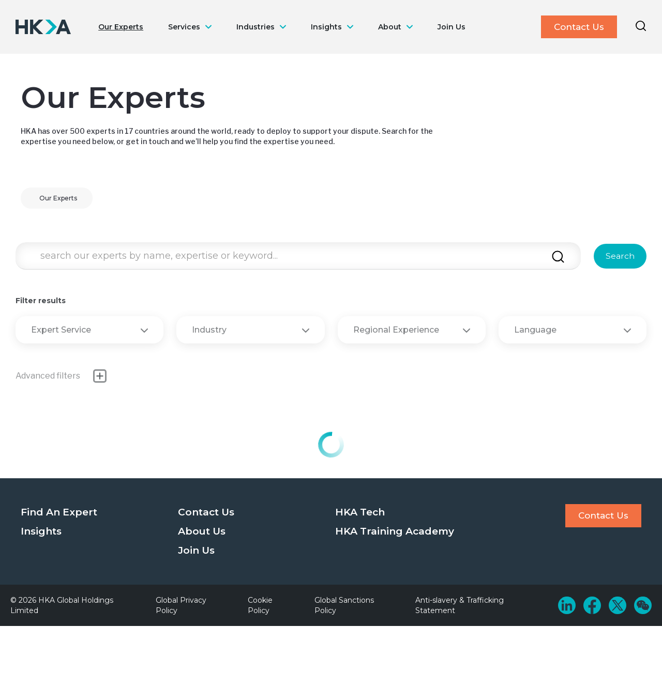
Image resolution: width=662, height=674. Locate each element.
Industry (250, 330)
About (389, 27)
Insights (326, 27)
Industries (255, 27)
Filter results (41, 300)
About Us (201, 531)
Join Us (451, 27)
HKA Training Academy (394, 531)
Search (620, 256)
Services (184, 27)
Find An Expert (59, 512)
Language (572, 330)
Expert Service (89, 330)
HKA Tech (360, 512)
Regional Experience (411, 330)
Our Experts (120, 27)
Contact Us (579, 27)
